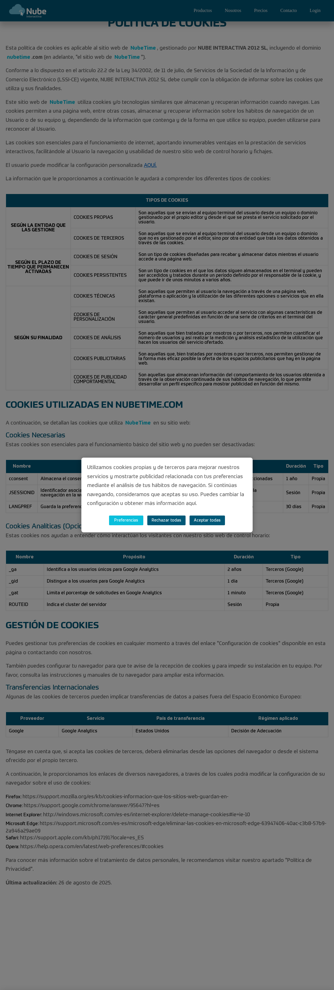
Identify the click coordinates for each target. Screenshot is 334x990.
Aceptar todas (207, 520)
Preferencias (126, 520)
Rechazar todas (166, 520)
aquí (191, 503)
